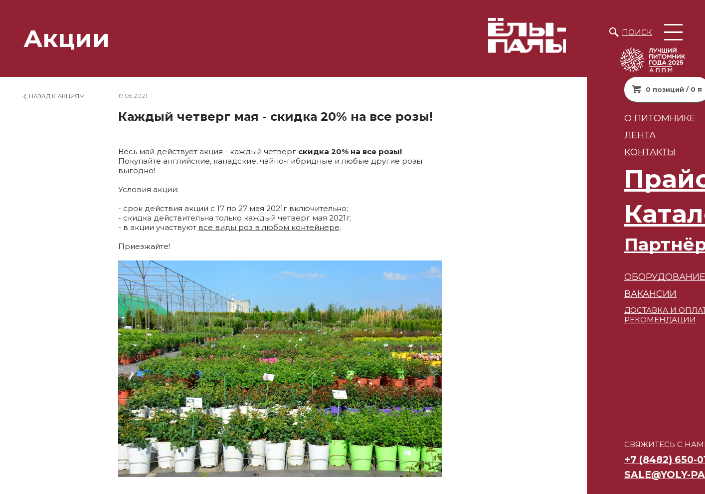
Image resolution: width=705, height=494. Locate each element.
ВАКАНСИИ (529, 293)
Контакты (528, 152)
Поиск (637, 32)
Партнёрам (557, 244)
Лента (518, 135)
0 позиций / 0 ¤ (553, 89)
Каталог (557, 214)
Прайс (546, 179)
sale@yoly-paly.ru (558, 475)
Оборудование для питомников (591, 276)
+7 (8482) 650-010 (548, 460)
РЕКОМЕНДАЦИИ (539, 319)
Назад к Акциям (57, 96)
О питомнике (538, 118)
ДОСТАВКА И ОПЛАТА (547, 310)
